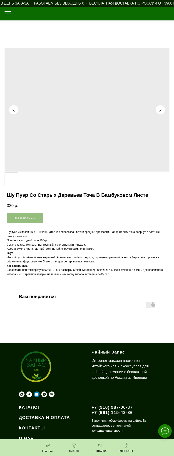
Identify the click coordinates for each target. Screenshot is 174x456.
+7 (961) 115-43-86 (112, 412)
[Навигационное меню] (8, 13)
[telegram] (29, 394)
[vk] (52, 394)
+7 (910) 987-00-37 (112, 407)
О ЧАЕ (26, 438)
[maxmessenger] (22, 394)
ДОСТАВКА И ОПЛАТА (44, 417)
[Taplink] (37, 394)
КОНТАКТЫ (32, 428)
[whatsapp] (44, 394)
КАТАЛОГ (29, 407)
